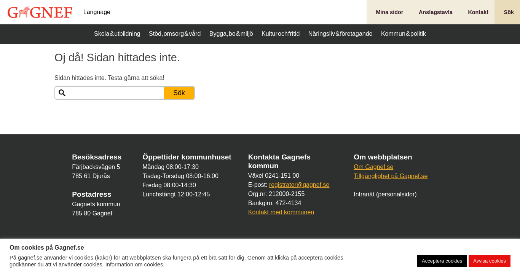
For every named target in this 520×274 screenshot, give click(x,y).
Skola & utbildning (117, 33)
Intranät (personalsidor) (385, 194)
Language (96, 12)
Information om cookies (134, 264)
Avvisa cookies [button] (489, 261)
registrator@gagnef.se (299, 185)
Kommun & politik (403, 33)
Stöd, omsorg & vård (175, 33)
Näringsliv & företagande (340, 33)
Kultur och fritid (281, 33)
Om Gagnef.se (373, 167)
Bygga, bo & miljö (231, 33)
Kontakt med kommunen (281, 212)
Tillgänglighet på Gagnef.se (390, 176)
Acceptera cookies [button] (442, 261)
